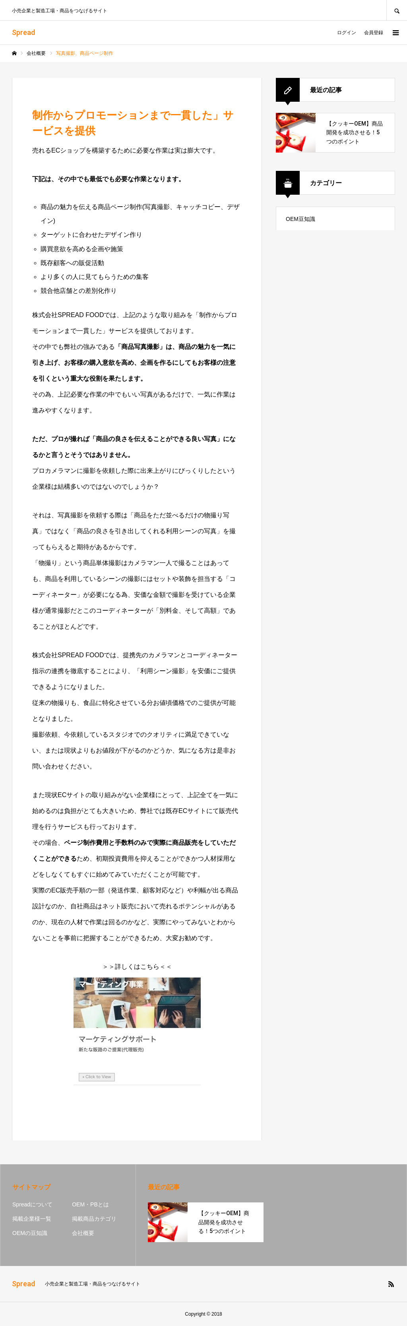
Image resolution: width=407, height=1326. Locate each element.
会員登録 (373, 32)
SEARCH (396, 10)
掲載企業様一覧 (31, 1219)
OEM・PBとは (90, 1204)
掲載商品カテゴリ (94, 1219)
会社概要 (83, 1233)
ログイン (346, 32)
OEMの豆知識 (29, 1233)
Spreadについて (32, 1204)
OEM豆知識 (300, 219)
